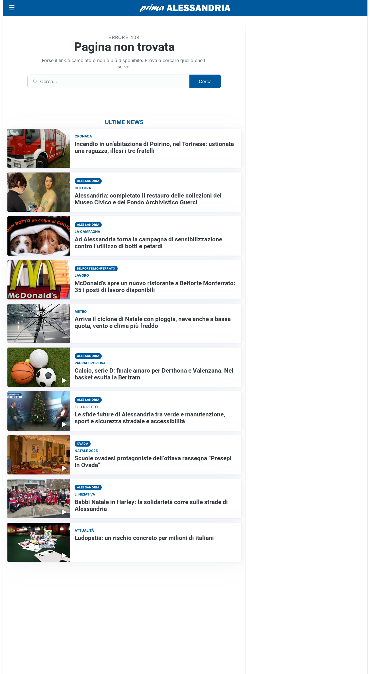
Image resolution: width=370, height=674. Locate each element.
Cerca (205, 81)
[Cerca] (108, 81)
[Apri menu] (12, 8)
